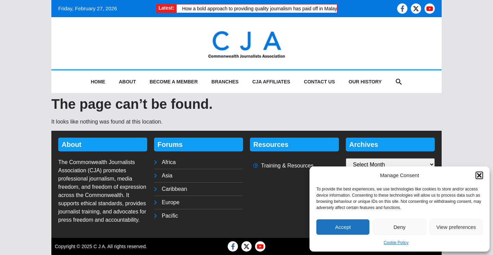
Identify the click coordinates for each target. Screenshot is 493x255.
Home (98, 81)
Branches (225, 81)
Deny (399, 227)
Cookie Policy (396, 242)
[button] (479, 175)
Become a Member (174, 81)
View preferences (456, 227)
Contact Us (319, 81)
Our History (365, 81)
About (127, 81)
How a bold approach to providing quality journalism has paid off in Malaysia (262, 8)
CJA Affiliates (271, 81)
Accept (343, 227)
